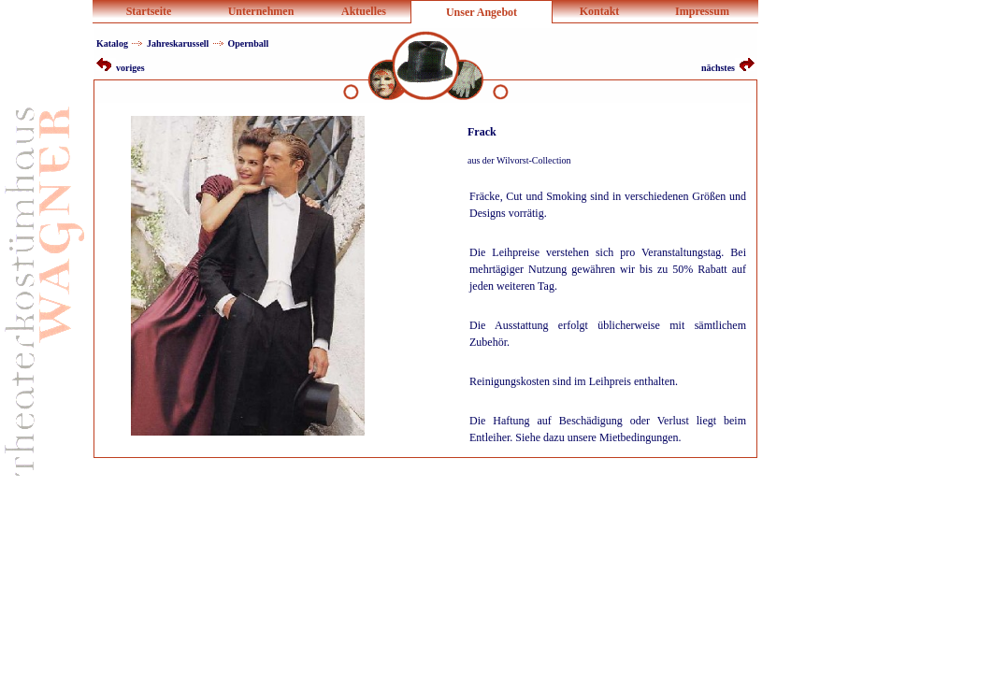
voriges (120, 68)
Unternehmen (261, 11)
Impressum (702, 11)
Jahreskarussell (178, 43)
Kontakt (600, 11)
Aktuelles (363, 11)
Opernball (247, 43)
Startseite (149, 11)
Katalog (112, 43)
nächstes (728, 68)
